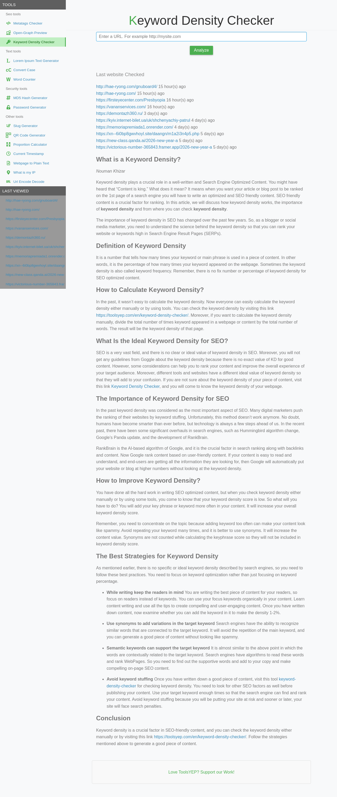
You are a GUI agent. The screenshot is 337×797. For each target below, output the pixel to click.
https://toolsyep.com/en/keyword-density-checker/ (142, 315)
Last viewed (15, 191)
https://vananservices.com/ (27, 228)
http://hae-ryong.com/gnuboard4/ (32, 200)
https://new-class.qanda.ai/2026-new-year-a (35, 275)
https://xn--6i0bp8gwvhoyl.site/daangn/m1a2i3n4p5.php (35, 265)
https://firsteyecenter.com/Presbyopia (35, 219)
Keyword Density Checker (135, 386)
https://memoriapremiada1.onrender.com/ (35, 256)
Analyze (201, 50)
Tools (9, 4)
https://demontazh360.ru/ (25, 237)
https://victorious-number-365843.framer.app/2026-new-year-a (35, 284)
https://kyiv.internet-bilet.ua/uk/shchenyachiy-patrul (35, 247)
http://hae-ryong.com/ (22, 210)
